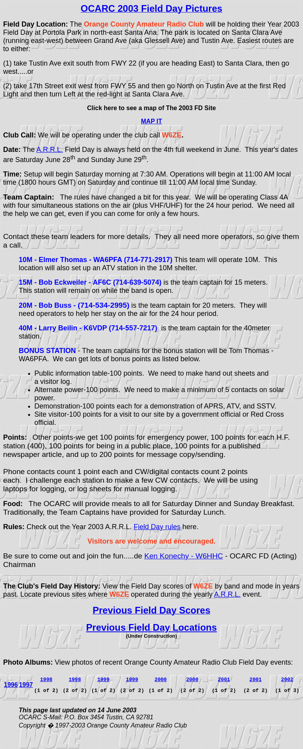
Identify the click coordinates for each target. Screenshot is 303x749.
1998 (75, 679)
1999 (132, 679)
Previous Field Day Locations (151, 627)
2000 (161, 679)
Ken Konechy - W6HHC (183, 556)
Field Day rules (157, 527)
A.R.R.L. (49, 149)
